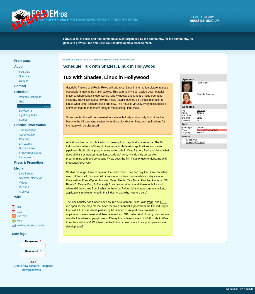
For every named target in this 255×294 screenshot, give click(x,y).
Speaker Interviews (30, 178)
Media (18, 168)
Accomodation (27, 134)
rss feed (22, 216)
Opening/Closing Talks (207, 130)
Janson (200, 113)
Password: (33, 251)
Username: (33, 241)
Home (66, 59)
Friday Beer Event (30, 152)
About (18, 66)
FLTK (163, 202)
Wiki (17, 197)
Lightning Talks (28, 115)
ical (19, 206)
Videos (23, 182)
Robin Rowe (203, 82)
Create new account (26, 266)
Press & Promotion (28, 162)
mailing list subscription (31, 225)
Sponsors (25, 76)
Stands (23, 119)
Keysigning (25, 157)
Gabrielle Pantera (205, 94)
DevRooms (25, 110)
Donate (23, 80)
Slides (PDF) (192, 140)
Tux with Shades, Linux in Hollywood (114, 59)
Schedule (21, 92)
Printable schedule (30, 97)
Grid (21, 101)
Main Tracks (27, 106)
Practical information (30, 125)
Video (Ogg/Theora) (195, 142)
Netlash (248, 288)
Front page (22, 60)
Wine (150, 202)
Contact (20, 86)
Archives (24, 191)
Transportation (27, 130)
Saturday (201, 110)
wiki (19, 220)
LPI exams (25, 143)
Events (88, 59)
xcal (19, 211)
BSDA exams (27, 148)
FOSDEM (78, 20)
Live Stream (26, 173)
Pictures (24, 187)
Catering (24, 139)
